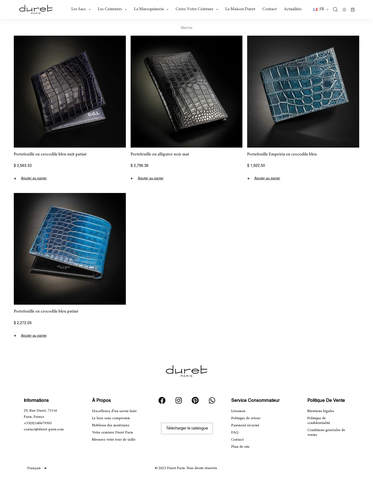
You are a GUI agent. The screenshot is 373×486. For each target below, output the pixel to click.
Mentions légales (320, 411)
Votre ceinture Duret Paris (112, 432)
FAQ (234, 432)
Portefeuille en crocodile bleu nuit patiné (50, 154)
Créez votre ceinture (198, 9)
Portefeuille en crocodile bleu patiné (46, 311)
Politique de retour (245, 418)
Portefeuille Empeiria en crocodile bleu (282, 154)
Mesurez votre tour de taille (114, 440)
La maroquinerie (152, 9)
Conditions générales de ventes (326, 432)
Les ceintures (113, 9)
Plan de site (240, 447)
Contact (269, 9)
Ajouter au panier (34, 178)
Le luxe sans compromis (111, 418)
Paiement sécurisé (245, 425)
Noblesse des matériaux (110, 425)
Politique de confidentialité (318, 420)
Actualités (293, 9)
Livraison (238, 411)
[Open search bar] (335, 9)
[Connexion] (344, 9)
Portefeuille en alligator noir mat (160, 154)
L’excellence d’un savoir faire (114, 411)
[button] (320, 9)
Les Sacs (82, 9)
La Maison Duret (240, 9)
